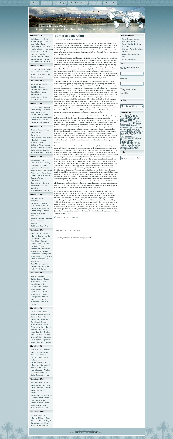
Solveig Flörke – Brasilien (39, 297)
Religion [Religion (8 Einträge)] (123, 144)
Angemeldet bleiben (128, 89)
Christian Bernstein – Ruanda (41, 388)
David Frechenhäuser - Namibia (67, 217)
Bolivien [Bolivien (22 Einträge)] (133, 119)
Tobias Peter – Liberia (38, 299)
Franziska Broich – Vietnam (40, 107)
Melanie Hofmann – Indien (40, 403)
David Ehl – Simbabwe (38, 87)
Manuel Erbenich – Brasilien (40, 332)
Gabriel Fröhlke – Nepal (39, 330)
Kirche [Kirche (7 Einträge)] (122, 129)
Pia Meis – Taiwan (37, 143)
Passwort (123, 79)
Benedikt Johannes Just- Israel (41, 218)
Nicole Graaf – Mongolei (39, 372)
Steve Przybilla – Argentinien (41, 340)
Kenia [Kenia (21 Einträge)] (138, 127)
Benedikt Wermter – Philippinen (42, 153)
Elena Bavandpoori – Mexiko (41, 42)
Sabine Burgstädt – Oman (40, 375)
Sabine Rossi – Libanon (39, 292)
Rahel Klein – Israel (37, 94)
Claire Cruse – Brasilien (39, 165)
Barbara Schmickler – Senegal (41, 148)
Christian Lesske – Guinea (40, 279)
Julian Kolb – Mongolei (38, 140)
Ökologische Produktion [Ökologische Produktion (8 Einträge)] (129, 149)
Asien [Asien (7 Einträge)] (122, 118)
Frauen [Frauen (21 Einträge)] (138, 123)
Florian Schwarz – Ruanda (40, 324)
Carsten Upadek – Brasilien (40, 350)
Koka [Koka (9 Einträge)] (136, 129)
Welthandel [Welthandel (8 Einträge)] (124, 147)
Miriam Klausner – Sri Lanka (40, 335)
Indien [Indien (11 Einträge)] (134, 125)
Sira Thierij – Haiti (37, 100)
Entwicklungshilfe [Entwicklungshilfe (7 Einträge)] (126, 124)
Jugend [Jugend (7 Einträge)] (130, 128)
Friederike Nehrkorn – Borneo (41, 327)
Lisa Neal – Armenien (38, 54)
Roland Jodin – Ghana (38, 92)
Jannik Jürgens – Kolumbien (40, 47)
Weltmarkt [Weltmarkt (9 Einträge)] (133, 147)
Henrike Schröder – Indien (40, 57)
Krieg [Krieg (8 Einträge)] (141, 131)
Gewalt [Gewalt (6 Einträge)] (122, 125)
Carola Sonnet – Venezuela (40, 385)
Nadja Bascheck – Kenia (39, 39)
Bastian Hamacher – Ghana (40, 314)
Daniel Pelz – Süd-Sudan (39, 352)
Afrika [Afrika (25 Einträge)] (124, 116)
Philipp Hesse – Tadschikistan (41, 173)
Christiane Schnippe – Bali (40, 122)
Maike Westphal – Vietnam (40, 191)
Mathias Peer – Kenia (38, 367)
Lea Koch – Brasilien (38, 246)
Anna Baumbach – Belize (39, 383)
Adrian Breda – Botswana (39, 84)
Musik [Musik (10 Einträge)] (123, 140)
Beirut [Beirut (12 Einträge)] (128, 118)
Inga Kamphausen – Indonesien (42, 49)
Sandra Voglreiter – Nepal (40, 423)
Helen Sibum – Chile (38, 284)
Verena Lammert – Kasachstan (41, 117)
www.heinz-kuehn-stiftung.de (86, 431)
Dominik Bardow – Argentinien (41, 395)
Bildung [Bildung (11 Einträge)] (124, 120)
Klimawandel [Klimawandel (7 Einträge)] (129, 129)
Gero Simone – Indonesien (40, 183)
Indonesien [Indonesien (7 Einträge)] (124, 128)
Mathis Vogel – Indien (38, 269)
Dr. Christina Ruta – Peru (39, 226)
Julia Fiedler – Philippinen (40, 203)
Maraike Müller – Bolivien (39, 251)
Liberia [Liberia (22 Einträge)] (125, 136)
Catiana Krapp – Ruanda (39, 115)
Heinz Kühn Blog (52, 26)
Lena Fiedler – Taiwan (38, 44)
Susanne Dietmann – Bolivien (41, 342)
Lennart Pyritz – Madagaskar (41, 254)
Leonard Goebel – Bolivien (40, 244)
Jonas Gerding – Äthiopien (40, 211)
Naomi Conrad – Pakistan (40, 234)
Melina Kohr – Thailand (39, 52)
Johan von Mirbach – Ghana (40, 418)
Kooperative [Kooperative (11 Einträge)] (133, 131)
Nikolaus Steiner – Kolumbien (41, 337)
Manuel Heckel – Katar (38, 289)
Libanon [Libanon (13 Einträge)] (131, 134)
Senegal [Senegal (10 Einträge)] (130, 144)
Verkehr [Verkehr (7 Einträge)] (137, 145)
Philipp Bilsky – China (38, 405)
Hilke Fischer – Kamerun (39, 206)
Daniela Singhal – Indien (39, 319)
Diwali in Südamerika (129, 59)
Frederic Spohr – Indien (39, 362)
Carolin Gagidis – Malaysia (40, 208)
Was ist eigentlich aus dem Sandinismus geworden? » (74, 238)
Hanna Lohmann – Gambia (40, 72)
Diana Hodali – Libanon (39, 322)
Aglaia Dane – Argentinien (40, 168)
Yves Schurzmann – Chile (40, 408)
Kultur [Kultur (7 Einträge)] (122, 133)
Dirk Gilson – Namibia (38, 355)
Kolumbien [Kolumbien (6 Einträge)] (123, 131)
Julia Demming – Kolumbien (40, 110)
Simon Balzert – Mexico (39, 294)
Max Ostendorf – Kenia (39, 97)
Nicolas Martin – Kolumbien (40, 249)
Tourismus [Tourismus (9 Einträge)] (124, 145)
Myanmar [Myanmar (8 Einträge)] (129, 140)
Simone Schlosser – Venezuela (41, 256)
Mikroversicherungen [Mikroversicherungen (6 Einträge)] (134, 138)
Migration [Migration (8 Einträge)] (123, 138)
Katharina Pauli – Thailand (40, 287)
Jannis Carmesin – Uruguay (40, 163)
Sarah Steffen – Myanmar (40, 264)
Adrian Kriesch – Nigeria (39, 312)
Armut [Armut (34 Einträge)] (134, 115)
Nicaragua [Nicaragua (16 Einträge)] (126, 141)
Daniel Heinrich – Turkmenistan (41, 138)
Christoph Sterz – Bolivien (40, 266)
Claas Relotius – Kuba (38, 317)
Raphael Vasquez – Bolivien (40, 59)
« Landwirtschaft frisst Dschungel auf (69, 230)
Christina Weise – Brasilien (40, 150)
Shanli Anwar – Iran (37, 160)
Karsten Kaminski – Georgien (41, 175)
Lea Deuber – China (38, 239)
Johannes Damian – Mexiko (40, 236)
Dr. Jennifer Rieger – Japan (40, 145)
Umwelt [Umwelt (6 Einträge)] (131, 145)
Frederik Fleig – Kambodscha (41, 69)
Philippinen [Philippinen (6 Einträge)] (136, 142)
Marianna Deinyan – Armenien (41, 170)
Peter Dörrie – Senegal (39, 241)
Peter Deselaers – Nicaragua (41, 421)
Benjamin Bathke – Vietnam (40, 130)
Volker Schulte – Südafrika (40, 426)
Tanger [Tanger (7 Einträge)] (137, 144)
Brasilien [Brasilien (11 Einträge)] (124, 122)
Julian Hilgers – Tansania (39, 89)
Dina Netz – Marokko (38, 415)
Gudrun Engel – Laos (38, 400)
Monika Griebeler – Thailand (40, 370)
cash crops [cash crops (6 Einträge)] (132, 122)
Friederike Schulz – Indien (40, 398)
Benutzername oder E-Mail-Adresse (129, 68)
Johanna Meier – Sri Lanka (40, 120)
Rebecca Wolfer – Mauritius (40, 62)
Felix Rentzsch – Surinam (40, 281)
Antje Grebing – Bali (38, 112)
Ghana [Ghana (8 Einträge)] (127, 126)
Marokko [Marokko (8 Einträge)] (133, 137)
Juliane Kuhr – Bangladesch (40, 365)
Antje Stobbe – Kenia (38, 276)
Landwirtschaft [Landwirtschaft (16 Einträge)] (133, 132)
